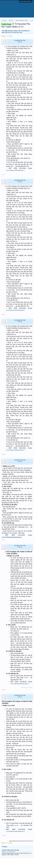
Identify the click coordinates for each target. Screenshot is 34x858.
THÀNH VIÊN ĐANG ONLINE (10, 850)
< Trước (3, 36)
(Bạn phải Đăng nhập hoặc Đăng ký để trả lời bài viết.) (21, 840)
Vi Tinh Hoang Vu (11, 851)
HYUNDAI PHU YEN (19, 40)
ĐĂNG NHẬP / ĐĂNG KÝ (25, 1)
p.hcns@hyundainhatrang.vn (15, 170)
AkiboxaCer (4, 851)
